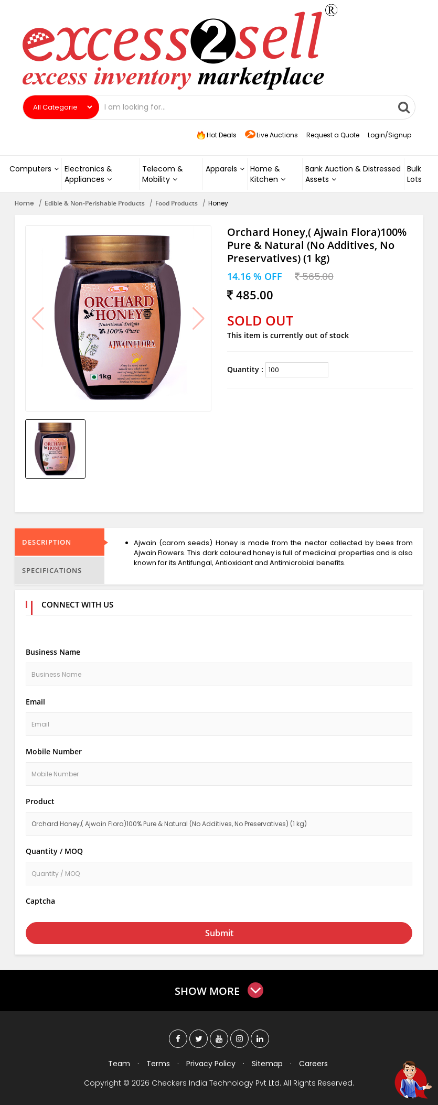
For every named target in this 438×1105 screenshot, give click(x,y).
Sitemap (267, 1063)
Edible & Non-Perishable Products (95, 203)
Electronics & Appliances (88, 174)
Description (46, 542)
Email (35, 702)
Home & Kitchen (267, 174)
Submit (219, 933)
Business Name (53, 652)
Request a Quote (332, 135)
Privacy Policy (211, 1063)
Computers (34, 169)
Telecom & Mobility (162, 174)
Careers (313, 1063)
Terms (158, 1063)
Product (40, 801)
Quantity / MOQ (54, 851)
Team (119, 1063)
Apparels (225, 169)
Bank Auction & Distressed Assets (353, 174)
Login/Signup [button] (389, 135)
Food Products (176, 203)
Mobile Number (54, 751)
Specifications (52, 570)
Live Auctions (271, 135)
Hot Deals (216, 135)
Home (24, 203)
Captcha (40, 901)
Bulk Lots (414, 174)
